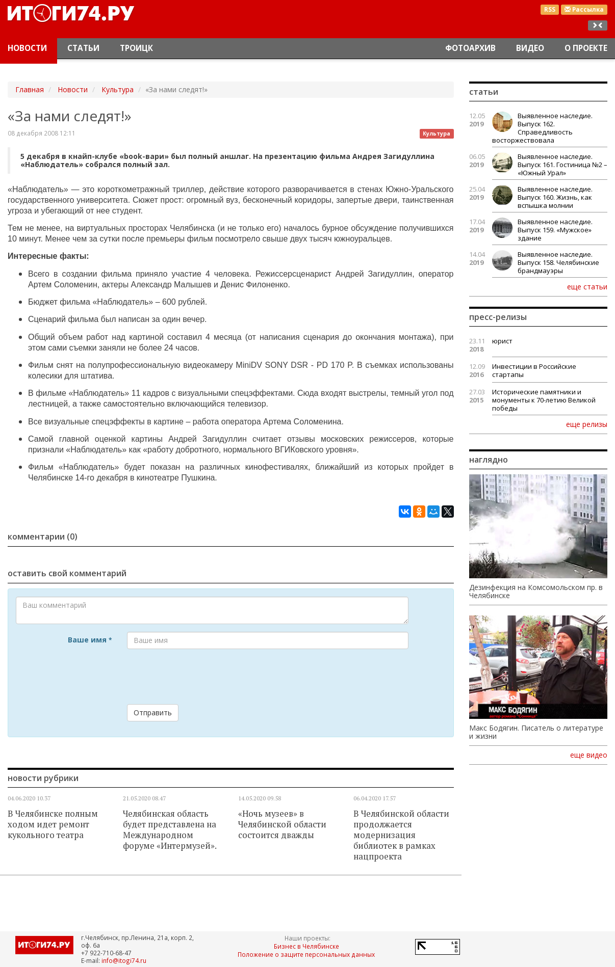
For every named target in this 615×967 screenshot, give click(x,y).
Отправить (153, 712)
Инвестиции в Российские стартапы (534, 370)
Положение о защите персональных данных (306, 954)
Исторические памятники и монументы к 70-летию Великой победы (544, 400)
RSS (549, 9)
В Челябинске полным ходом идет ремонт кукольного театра (53, 824)
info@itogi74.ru (123, 960)
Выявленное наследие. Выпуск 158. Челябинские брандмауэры (558, 262)
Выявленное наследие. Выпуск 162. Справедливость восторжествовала (542, 128)
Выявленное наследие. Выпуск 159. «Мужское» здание (555, 230)
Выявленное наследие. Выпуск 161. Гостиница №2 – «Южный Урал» (562, 164)
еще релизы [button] (586, 423)
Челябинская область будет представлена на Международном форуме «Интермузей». (170, 829)
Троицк (136, 48)
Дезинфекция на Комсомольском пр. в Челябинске (536, 591)
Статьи (83, 48)
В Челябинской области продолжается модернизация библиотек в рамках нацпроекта (401, 835)
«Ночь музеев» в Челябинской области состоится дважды (282, 824)
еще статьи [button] (587, 286)
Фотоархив (470, 48)
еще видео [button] (588, 755)
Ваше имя (90, 639)
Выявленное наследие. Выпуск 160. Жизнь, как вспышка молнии (555, 197)
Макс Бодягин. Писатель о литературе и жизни (536, 732)
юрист (502, 340)
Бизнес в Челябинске (306, 946)
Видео (530, 48)
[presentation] (204, 676)
